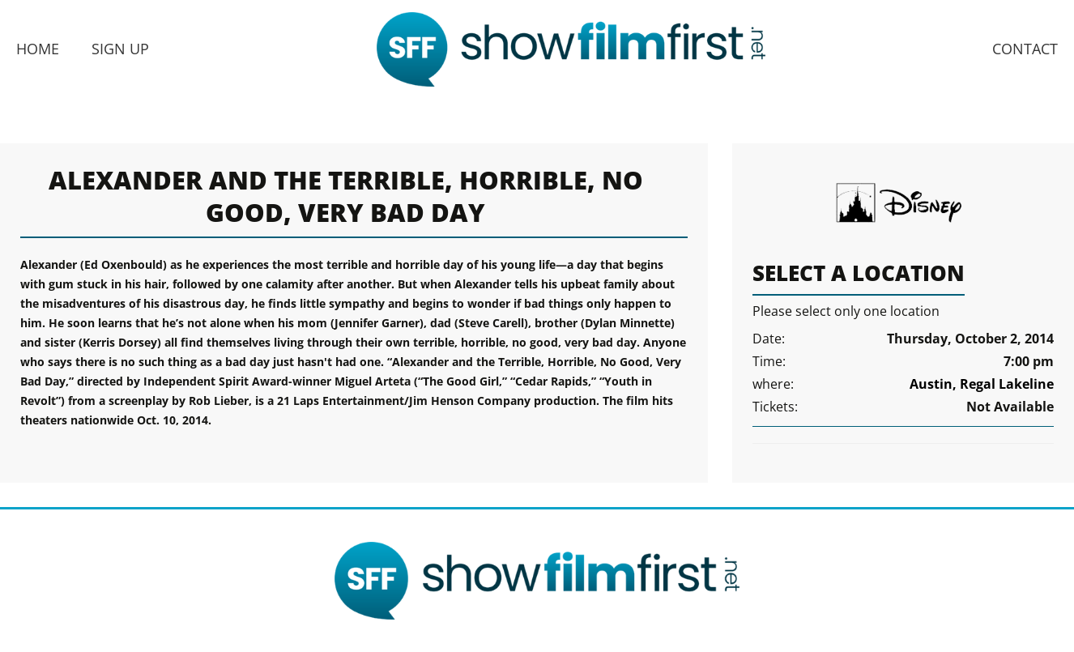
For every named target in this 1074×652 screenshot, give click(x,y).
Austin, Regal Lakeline (982, 384)
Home (37, 48)
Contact (1025, 48)
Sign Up (120, 48)
